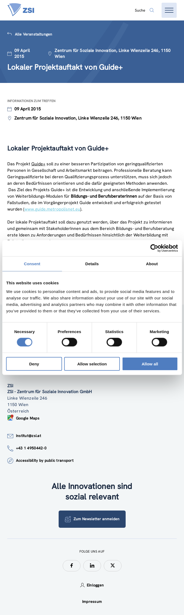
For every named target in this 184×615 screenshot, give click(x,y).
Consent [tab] (32, 263)
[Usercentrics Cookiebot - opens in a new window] (154, 248)
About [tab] (152, 263)
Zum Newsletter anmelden (92, 519)
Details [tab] (92, 263)
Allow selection (92, 363)
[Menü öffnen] (169, 10)
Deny (34, 363)
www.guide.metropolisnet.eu (52, 209)
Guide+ (38, 164)
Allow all (150, 363)
